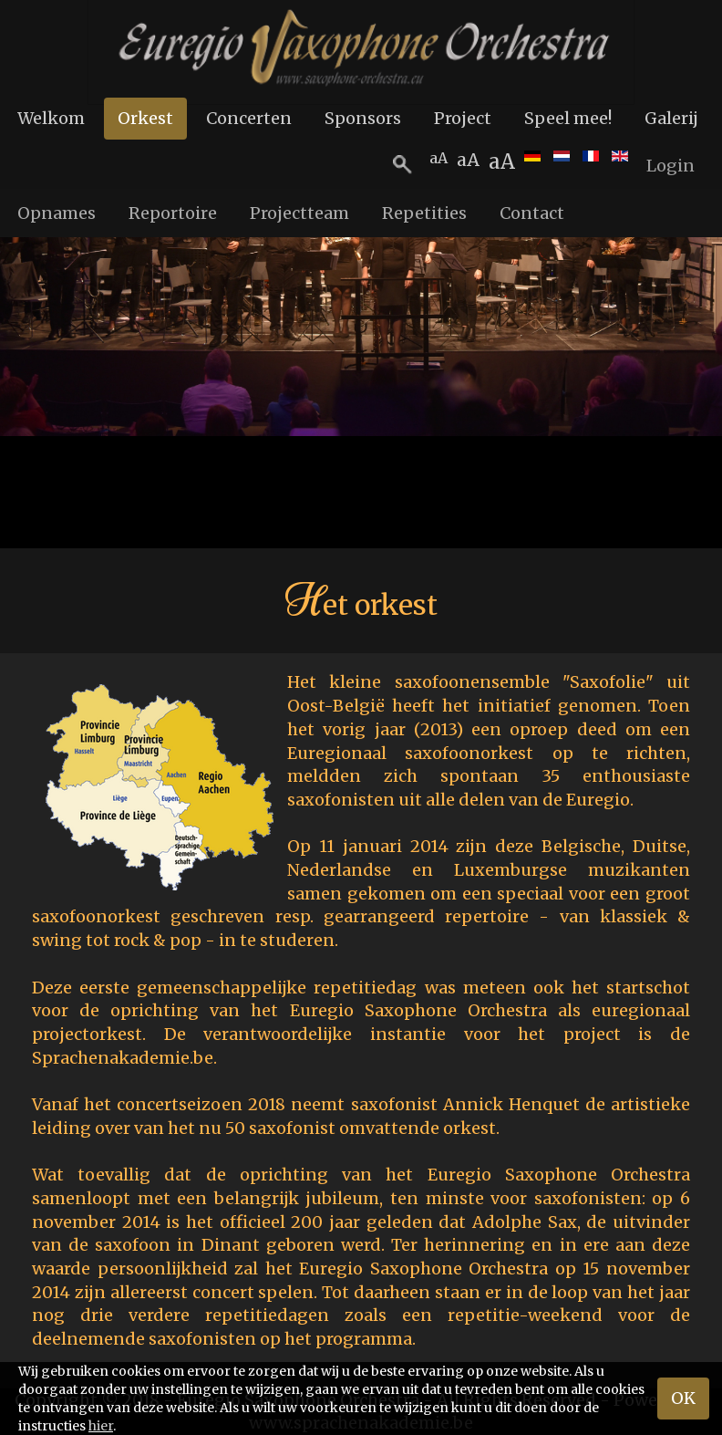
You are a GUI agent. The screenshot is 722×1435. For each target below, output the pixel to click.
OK (683, 1398)
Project (462, 118)
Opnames (56, 213)
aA (502, 161)
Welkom (51, 118)
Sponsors (363, 118)
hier (100, 1426)
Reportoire (173, 213)
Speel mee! (568, 118)
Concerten (249, 118)
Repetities (424, 213)
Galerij (671, 118)
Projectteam (299, 213)
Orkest (145, 118)
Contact (532, 213)
